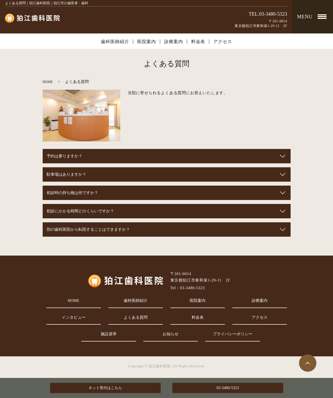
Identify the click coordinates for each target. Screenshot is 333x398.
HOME (48, 82)
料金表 (198, 41)
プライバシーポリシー (232, 334)
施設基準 (109, 334)
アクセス (222, 41)
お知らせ (171, 334)
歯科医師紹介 (115, 41)
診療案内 (173, 41)
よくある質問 (136, 317)
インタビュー (74, 317)
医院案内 (146, 41)
